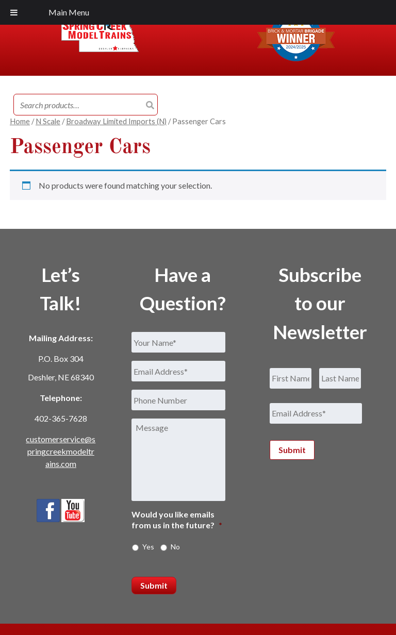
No (175, 546)
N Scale (48, 121)
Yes (148, 546)
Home (20, 121)
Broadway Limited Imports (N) (116, 121)
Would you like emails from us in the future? (176, 519)
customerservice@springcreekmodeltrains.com (60, 451)
